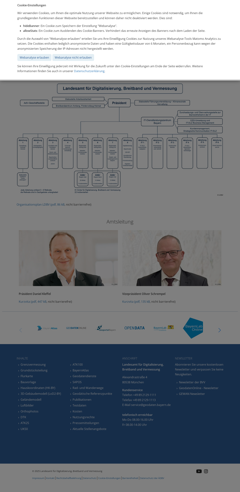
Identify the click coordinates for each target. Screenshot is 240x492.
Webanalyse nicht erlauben (73, 57)
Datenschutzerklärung (89, 71)
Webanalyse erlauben (34, 57)
